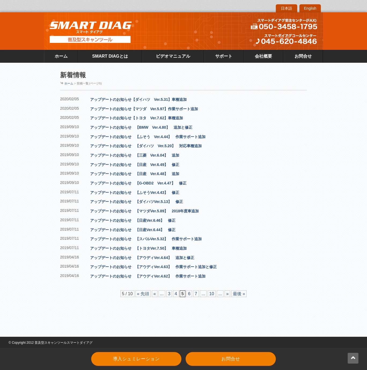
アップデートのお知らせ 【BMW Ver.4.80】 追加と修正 (141, 127)
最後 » (239, 293)
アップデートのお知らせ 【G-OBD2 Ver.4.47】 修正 (138, 183)
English (310, 8)
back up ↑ (353, 358)
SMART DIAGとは (110, 56)
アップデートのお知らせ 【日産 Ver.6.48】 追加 (134, 174)
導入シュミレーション (136, 358)
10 (211, 293)
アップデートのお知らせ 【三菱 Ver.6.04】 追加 (134, 155)
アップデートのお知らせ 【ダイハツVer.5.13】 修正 (136, 201)
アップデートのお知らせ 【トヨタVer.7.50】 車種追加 (138, 248)
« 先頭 (143, 293)
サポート (223, 56)
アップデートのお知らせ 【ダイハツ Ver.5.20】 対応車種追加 (146, 146)
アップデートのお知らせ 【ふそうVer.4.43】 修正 (134, 192)
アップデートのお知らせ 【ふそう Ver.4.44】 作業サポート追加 (147, 137)
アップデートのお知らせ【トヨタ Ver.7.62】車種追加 (136, 118)
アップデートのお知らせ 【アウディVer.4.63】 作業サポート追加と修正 (153, 267)
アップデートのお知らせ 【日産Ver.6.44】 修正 (132, 230)
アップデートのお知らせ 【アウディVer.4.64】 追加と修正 (142, 258)
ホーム (61, 56)
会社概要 (263, 56)
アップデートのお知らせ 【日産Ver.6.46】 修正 (132, 220)
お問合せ (303, 56)
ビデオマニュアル (173, 56)
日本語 (286, 8)
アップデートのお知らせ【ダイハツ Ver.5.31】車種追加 (138, 99)
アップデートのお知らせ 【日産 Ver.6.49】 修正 (134, 164)
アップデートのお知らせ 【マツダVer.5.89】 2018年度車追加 (144, 211)
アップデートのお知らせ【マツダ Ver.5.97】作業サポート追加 (144, 109)
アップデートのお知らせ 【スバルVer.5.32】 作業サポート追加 (146, 239)
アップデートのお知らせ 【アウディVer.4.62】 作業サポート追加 (147, 276)
